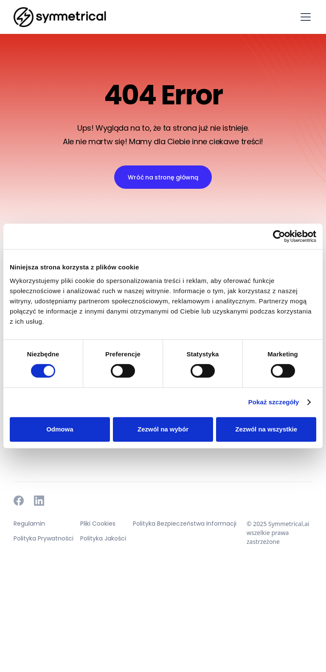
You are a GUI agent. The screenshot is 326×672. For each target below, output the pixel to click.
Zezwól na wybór (163, 429)
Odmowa (59, 429)
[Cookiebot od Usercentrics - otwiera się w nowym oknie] (279, 236)
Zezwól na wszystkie (266, 429)
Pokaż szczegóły (273, 402)
